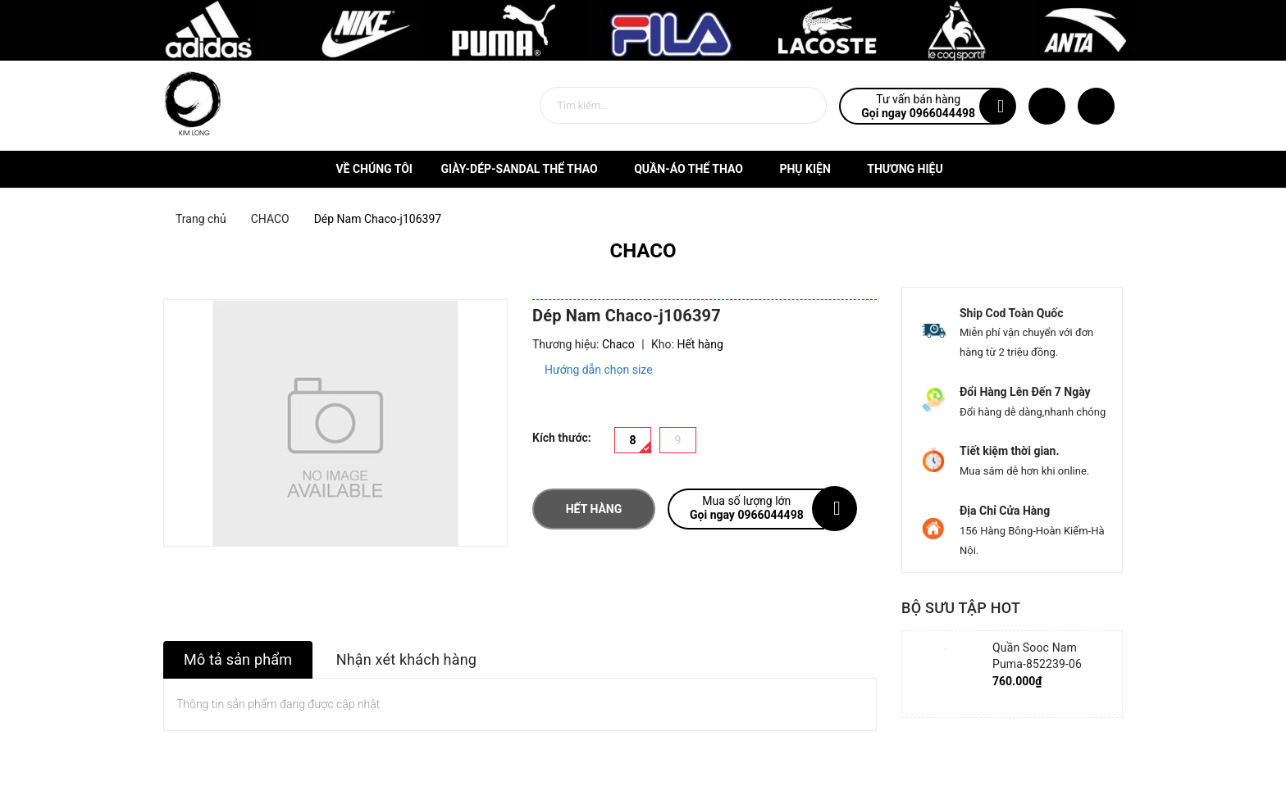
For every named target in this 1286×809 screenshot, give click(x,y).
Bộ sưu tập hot (960, 607)
